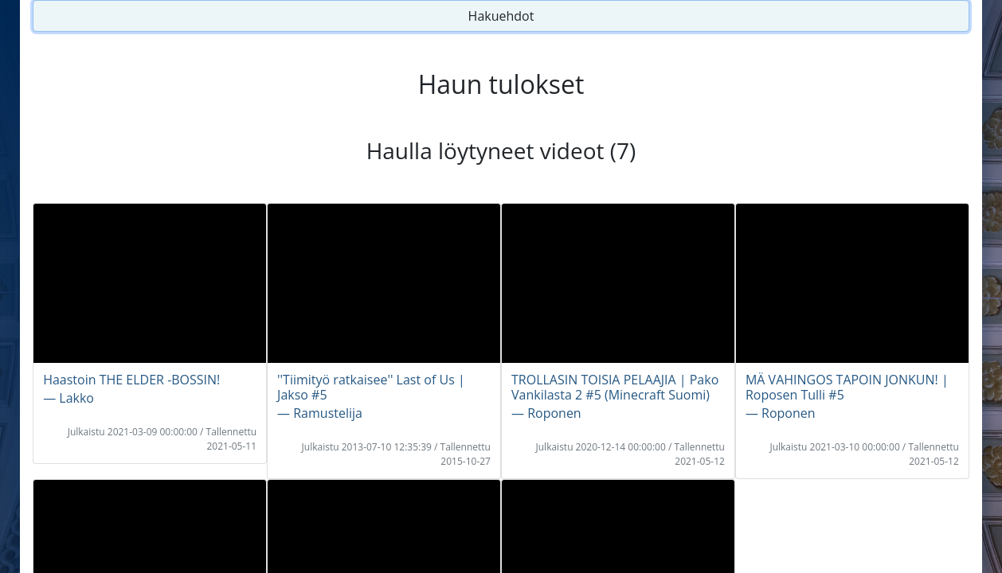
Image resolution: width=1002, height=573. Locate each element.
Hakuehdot (501, 16)
